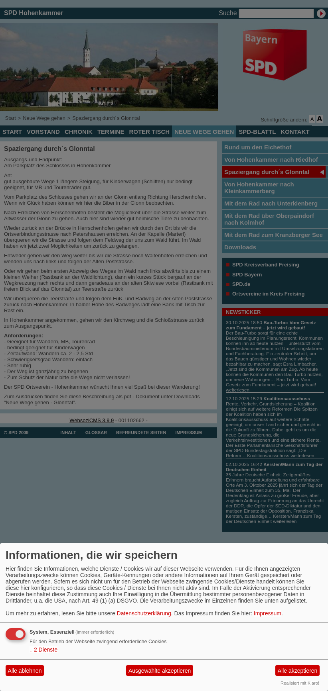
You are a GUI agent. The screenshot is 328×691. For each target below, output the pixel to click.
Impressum (267, 613)
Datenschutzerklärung (144, 613)
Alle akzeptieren (298, 671)
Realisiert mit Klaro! (300, 683)
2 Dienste (43, 649)
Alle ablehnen (25, 671)
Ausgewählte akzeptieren (159, 671)
